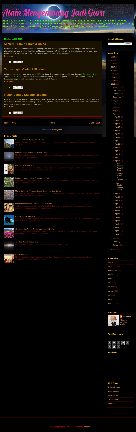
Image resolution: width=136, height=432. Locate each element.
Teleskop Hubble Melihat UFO (26, 242)
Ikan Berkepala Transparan (25, 216)
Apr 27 (118, 127)
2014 (113, 77)
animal (110, 262)
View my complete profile (123, 322)
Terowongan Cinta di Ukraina (24, 69)
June (115, 107)
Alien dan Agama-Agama (24, 165)
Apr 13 (118, 197)
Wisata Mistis (113, 395)
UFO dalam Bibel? (22, 255)
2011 (113, 249)
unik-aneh (112, 303)
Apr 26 (118, 130)
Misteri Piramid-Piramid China (25, 44)
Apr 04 (118, 224)
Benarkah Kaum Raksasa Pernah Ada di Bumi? (33, 204)
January (116, 245)
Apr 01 (118, 234)
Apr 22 (118, 141)
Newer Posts (10, 123)
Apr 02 (118, 231)
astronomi (112, 266)
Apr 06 (118, 217)
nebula (110, 279)
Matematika (112, 271)
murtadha (127, 316)
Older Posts (94, 123)
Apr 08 (118, 214)
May (115, 111)
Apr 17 (118, 157)
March (115, 238)
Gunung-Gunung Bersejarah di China (29, 140)
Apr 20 (118, 147)
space (110, 295)
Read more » (9, 56)
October (116, 94)
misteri (110, 275)
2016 (113, 70)
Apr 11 (118, 204)
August (116, 100)
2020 (113, 64)
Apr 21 (118, 144)
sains (110, 283)
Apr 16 (118, 161)
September (117, 97)
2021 (113, 60)
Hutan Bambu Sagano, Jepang (25, 94)
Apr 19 (118, 151)
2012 (113, 84)
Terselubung (113, 399)
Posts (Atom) (57, 130)
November (117, 90)
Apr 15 (118, 193)
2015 (113, 74)
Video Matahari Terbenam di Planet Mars (31, 153)
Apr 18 (118, 154)
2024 (113, 57)
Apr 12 (118, 200)
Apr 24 (118, 137)
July (115, 104)
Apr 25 (118, 134)
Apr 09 (118, 210)
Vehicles (111, 404)
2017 (113, 67)
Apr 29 (118, 120)
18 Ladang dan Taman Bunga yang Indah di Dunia (34, 229)
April (115, 114)
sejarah (111, 291)
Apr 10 (118, 207)
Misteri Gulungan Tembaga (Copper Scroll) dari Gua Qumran (38, 191)
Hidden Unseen (114, 387)
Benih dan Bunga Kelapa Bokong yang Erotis (32, 178)
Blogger (86, 427)
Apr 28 (118, 124)
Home (52, 123)
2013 (113, 81)
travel (110, 299)
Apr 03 (118, 227)
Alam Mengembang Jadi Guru (53, 12)
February (117, 242)
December (117, 87)
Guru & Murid (113, 391)
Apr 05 (118, 221)
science (111, 287)
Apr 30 (118, 117)
